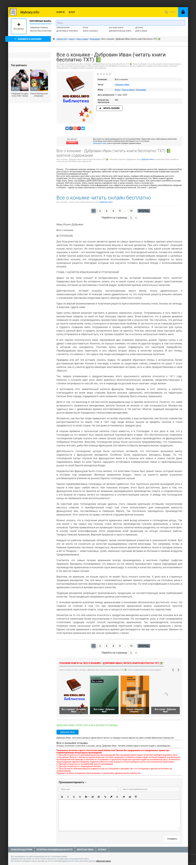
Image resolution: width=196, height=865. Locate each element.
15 (131, 210)
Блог (72, 12)
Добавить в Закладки (28, 39)
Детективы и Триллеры (67, 31)
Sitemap (102, 849)
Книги (61, 12)
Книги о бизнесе (90, 31)
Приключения (62, 28)
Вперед (144, 210)
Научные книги (116, 28)
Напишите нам (99, 143)
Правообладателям (21, 849)
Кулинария (141, 90)
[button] (62, 797)
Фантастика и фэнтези (40, 31)
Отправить (172, 839)
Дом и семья (141, 31)
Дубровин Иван (122, 84)
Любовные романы (39, 28)
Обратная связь (85, 849)
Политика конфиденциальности (54, 849)
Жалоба (72, 142)
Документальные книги (120, 31)
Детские (139, 28)
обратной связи (103, 861)
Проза (85, 28)
